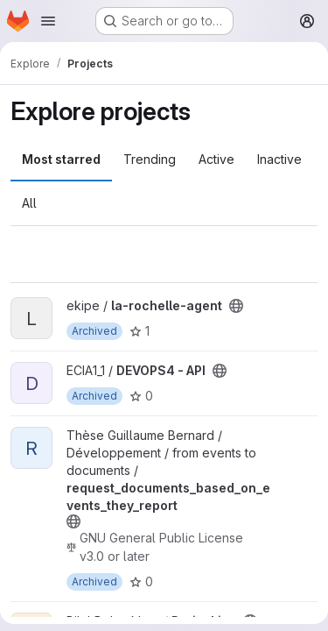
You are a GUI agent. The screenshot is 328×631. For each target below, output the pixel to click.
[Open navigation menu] (48, 21)
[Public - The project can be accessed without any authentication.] (236, 306)
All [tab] (29, 202)
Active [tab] (216, 159)
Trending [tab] (149, 159)
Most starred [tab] (61, 159)
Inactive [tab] (279, 159)
